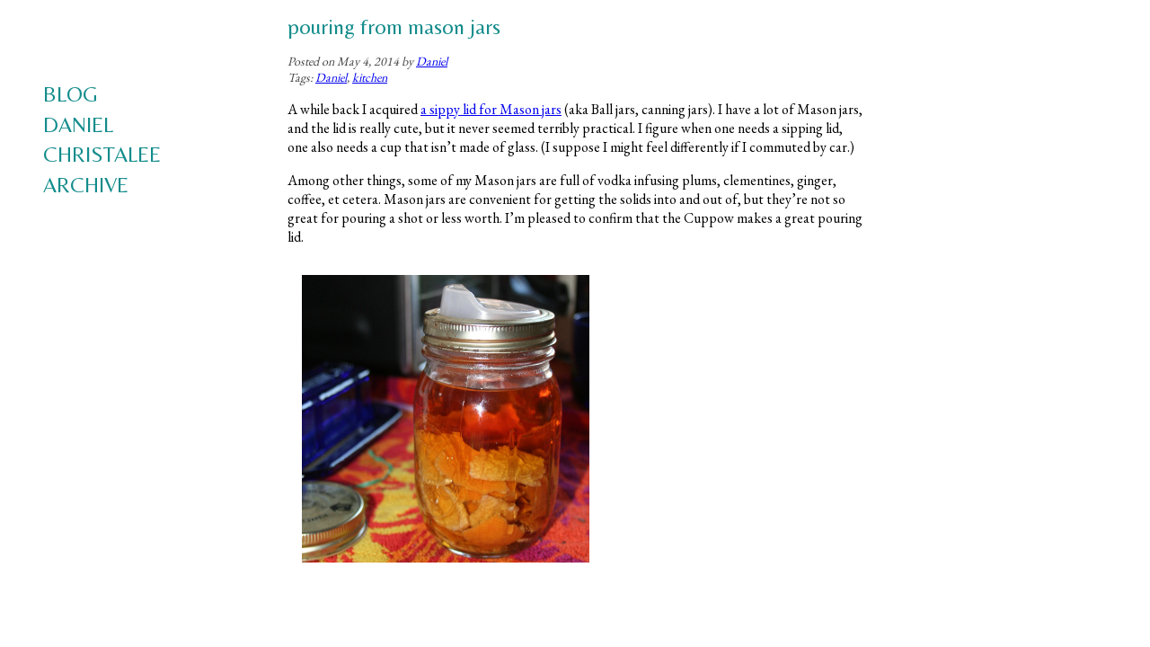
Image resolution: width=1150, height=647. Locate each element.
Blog (70, 94)
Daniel (78, 124)
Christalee (102, 154)
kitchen (369, 77)
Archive (85, 185)
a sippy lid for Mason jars (491, 109)
